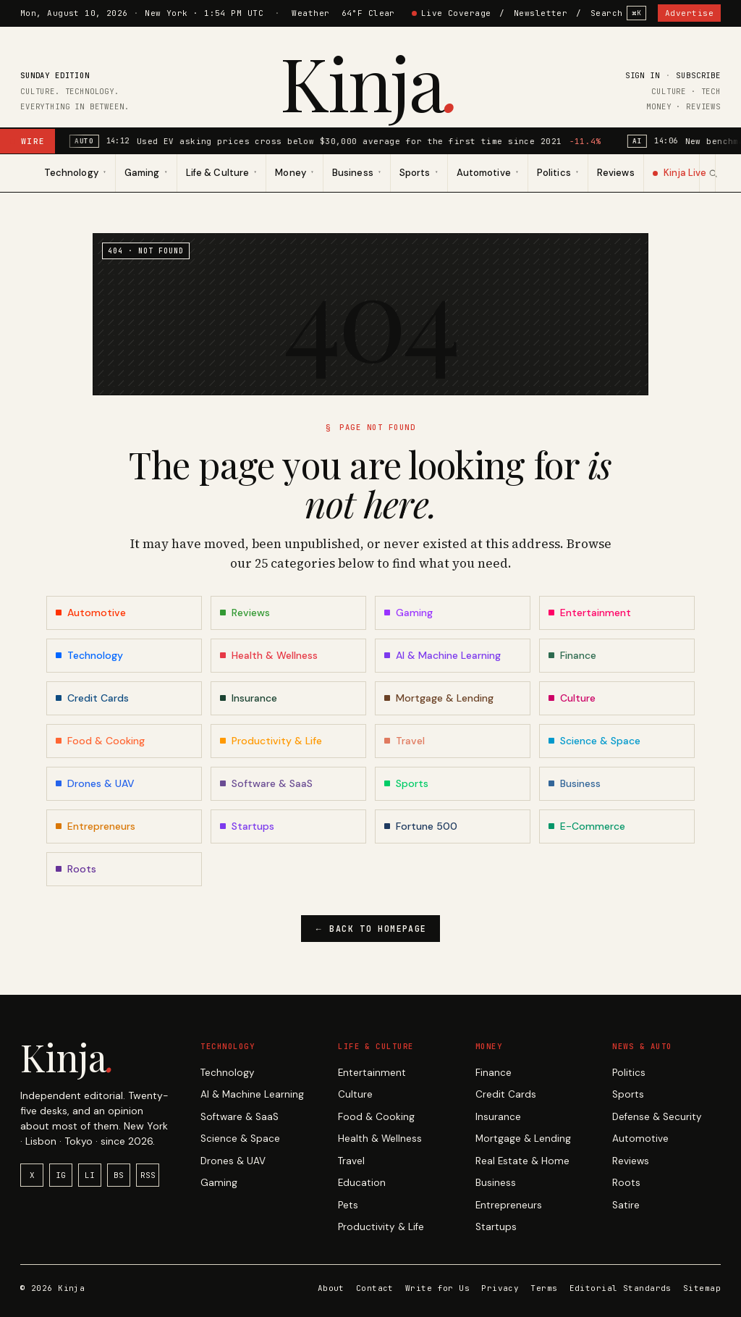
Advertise (689, 13)
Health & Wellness (380, 1138)
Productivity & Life (381, 1227)
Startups (496, 1227)
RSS (148, 1175)
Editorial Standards (620, 1288)
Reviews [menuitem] (615, 173)
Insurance (498, 1117)
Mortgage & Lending (523, 1138)
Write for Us (437, 1288)
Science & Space (240, 1138)
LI (90, 1175)
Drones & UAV (233, 1161)
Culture (355, 1094)
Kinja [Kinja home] (371, 81)
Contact (375, 1288)
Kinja (67, 1057)
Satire (626, 1205)
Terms (543, 1288)
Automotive (640, 1138)
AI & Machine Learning (252, 1094)
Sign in (642, 75)
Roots (626, 1183)
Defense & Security (657, 1117)
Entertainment (372, 1072)
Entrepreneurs (508, 1205)
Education (362, 1183)
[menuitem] (75, 173)
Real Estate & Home (522, 1161)
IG (61, 1175)
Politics (628, 1072)
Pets (348, 1205)
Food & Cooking (376, 1117)
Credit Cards (505, 1094)
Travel (351, 1161)
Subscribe (698, 75)
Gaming (218, 1183)
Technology (227, 1072)
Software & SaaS (239, 1117)
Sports (628, 1094)
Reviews (630, 1161)
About (331, 1288)
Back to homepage (371, 928)
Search (618, 13)
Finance (493, 1072)
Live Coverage (451, 13)
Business (495, 1183)
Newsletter (540, 13)
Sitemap (702, 1288)
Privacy (500, 1288)
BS (119, 1175)
